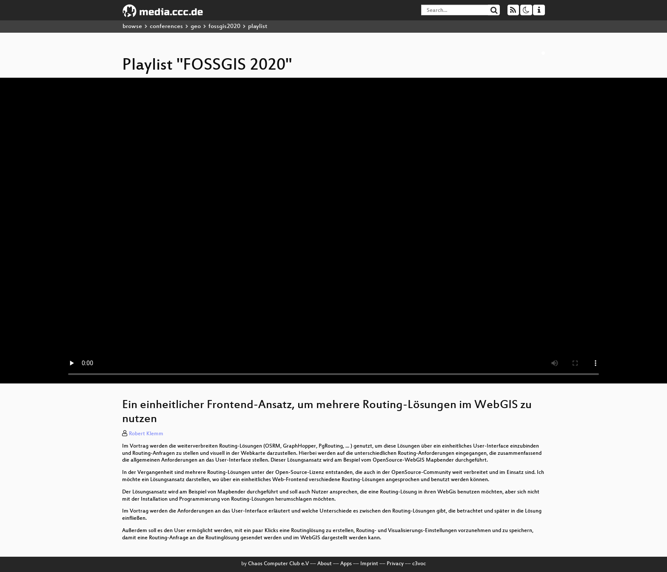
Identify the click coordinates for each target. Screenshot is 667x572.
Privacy (395, 564)
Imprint (369, 564)
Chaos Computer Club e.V (278, 564)
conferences (166, 26)
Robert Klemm (146, 434)
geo (196, 26)
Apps (346, 564)
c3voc (419, 564)
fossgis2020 (224, 26)
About (324, 564)
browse (132, 26)
